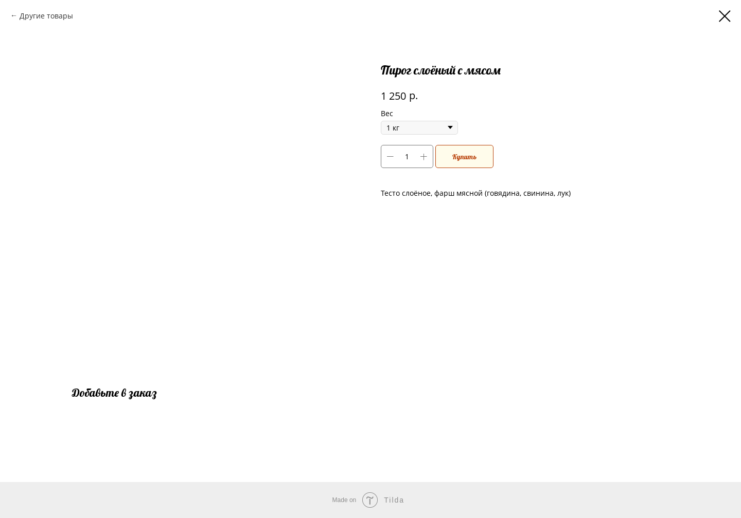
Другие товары (46, 16)
